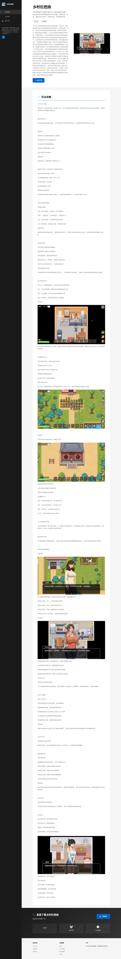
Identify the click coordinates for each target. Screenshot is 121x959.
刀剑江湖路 (62, 948)
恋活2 (60, 946)
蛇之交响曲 (62, 951)
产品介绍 (35, 946)
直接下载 (35, 951)
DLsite (60, 954)
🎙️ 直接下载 (38, 80)
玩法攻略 (35, 948)
